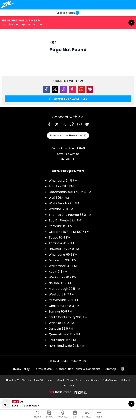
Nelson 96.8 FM (60, 283)
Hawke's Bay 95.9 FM (64, 249)
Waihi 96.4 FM (59, 197)
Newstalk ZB (12, 380)
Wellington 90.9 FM (62, 277)
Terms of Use (43, 369)
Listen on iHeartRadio (68, 403)
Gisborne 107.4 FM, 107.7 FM (69, 232)
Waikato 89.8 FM (61, 209)
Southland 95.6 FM (62, 340)
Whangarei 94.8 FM (63, 180)
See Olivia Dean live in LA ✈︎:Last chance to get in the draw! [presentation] (68, 22)
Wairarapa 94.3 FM (63, 266)
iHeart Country (91, 380)
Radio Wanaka (110, 380)
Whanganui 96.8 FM (63, 254)
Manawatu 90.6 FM (62, 260)
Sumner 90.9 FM (60, 311)
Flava (70, 380)
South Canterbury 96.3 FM (68, 317)
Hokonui (125, 380)
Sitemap (110, 369)
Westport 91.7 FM (61, 294)
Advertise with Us (68, 154)
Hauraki (50, 380)
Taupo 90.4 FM (59, 237)
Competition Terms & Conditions (78, 369)
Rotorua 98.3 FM (60, 226)
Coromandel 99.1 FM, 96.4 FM (70, 192)
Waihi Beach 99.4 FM (64, 203)
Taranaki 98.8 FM (61, 243)
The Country (68, 385)
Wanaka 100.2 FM (61, 323)
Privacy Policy (21, 369)
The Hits (26, 380)
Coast (60, 380)
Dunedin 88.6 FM (61, 328)
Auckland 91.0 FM (61, 186)
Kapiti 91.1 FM (58, 271)
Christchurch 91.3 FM (64, 306)
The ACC (38, 380)
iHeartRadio (68, 159)
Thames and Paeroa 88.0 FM (70, 215)
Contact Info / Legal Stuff (68, 148)
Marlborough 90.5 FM (64, 289)
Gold (78, 380)
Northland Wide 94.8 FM (66, 345)
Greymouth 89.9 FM (63, 300)
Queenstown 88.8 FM (64, 334)
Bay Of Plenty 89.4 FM (65, 220)
